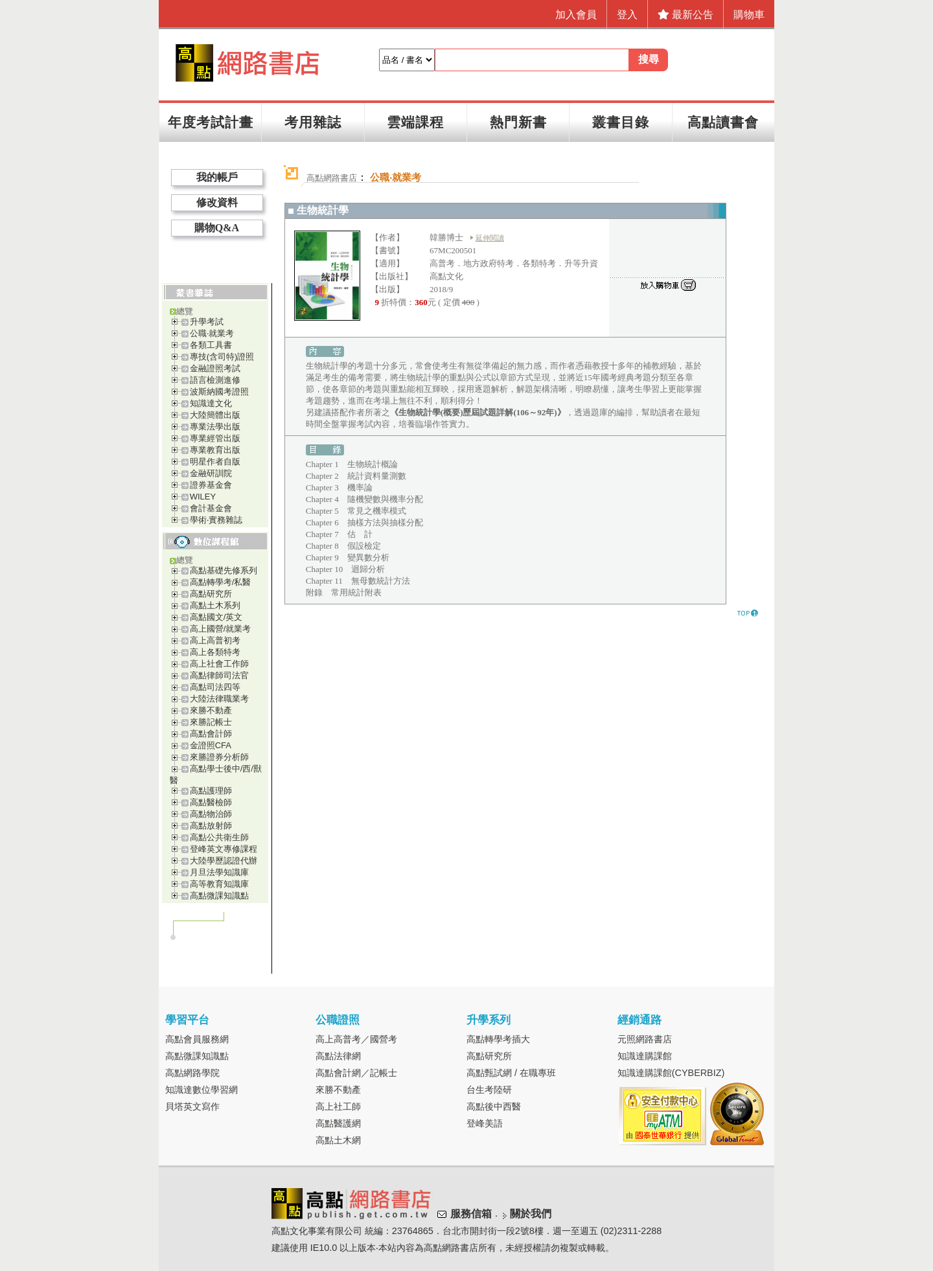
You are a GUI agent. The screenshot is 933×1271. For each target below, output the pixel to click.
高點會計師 (211, 734)
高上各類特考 (215, 652)
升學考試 (207, 321)
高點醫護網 (338, 1123)
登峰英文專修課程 (223, 849)
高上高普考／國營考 (356, 1039)
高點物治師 (211, 814)
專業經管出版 (215, 438)
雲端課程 (415, 122)
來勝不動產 (211, 710)
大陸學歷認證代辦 (223, 860)
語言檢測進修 (215, 380)
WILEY (203, 496)
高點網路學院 (192, 1073)
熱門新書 (518, 122)
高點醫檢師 (211, 802)
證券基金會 (211, 485)
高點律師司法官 (219, 675)
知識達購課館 (644, 1056)
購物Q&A (216, 227)
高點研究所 (211, 594)
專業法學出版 (215, 426)
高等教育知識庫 (219, 884)
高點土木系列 (215, 605)
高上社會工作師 (219, 664)
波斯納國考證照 (219, 391)
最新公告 (685, 14)
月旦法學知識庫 (219, 872)
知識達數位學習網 (201, 1089)
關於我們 (530, 1213)
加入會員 (576, 14)
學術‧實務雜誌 (216, 520)
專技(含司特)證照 (222, 356)
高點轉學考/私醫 (220, 582)
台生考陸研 (489, 1089)
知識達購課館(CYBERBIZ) (671, 1073)
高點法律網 (338, 1056)
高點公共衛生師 (219, 837)
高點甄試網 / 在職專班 (511, 1073)
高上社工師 (338, 1106)
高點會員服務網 (197, 1039)
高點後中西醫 (493, 1106)
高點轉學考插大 (498, 1039)
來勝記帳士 (211, 722)
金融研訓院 (211, 473)
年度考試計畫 (210, 122)
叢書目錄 (620, 122)
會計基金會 (211, 508)
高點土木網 (338, 1140)
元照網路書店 (644, 1039)
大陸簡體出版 (215, 415)
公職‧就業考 (212, 333)
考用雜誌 (312, 122)
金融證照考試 (215, 368)
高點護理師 (211, 791)
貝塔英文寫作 (192, 1106)
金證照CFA (210, 745)
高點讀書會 (723, 122)
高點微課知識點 (219, 895)
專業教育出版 (215, 450)
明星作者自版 (215, 461)
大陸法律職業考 (219, 699)
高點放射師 (211, 825)
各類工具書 (211, 345)
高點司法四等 (215, 687)
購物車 (749, 14)
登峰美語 (484, 1123)
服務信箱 (471, 1213)
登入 (627, 14)
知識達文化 (211, 403)
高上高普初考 (215, 640)
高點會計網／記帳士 (356, 1073)
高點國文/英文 (216, 617)
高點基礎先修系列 (223, 570)
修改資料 (217, 202)
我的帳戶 (217, 177)
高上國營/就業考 (220, 629)
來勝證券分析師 (219, 757)
